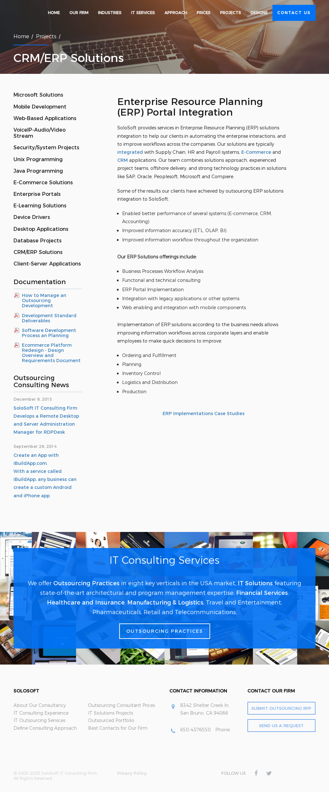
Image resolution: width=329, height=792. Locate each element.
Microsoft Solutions (38, 95)
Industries (109, 12)
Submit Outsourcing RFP (281, 708)
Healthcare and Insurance (86, 602)
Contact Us (294, 12)
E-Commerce (256, 152)
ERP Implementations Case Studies (204, 413)
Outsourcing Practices (86, 583)
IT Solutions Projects (110, 713)
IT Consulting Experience (40, 713)
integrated (130, 152)
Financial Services (262, 592)
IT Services (143, 12)
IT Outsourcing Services (39, 720)
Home (54, 12)
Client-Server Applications (47, 264)
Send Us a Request (281, 725)
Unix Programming (38, 159)
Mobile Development (40, 107)
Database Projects (37, 241)
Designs (259, 12)
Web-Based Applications (44, 118)
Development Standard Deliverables (49, 318)
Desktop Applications (40, 229)
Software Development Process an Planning (49, 332)
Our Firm (78, 12)
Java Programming (38, 171)
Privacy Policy (132, 773)
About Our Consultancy (39, 705)
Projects (230, 12)
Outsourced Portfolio (111, 720)
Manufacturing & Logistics (165, 602)
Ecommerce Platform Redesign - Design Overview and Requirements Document (51, 352)
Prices (203, 12)
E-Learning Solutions (40, 206)
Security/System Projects (46, 147)
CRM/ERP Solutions (38, 252)
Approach (175, 12)
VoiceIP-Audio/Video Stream (39, 133)
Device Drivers (31, 217)
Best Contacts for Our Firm (117, 728)
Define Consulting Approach (45, 728)
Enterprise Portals (37, 194)
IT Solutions (255, 583)
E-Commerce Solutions (43, 182)
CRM (122, 160)
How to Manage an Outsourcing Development (44, 300)
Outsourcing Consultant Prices (121, 705)
